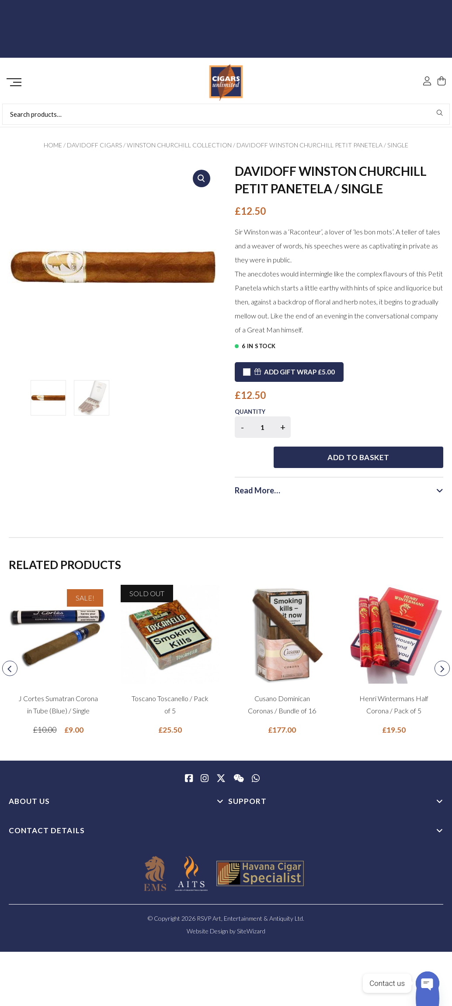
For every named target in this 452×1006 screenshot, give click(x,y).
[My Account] (427, 62)
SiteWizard (251, 905)
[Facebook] (189, 753)
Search (440, 116)
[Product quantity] (262, 430)
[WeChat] (238, 753)
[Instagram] (205, 753)
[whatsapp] (256, 753)
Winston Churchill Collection (179, 148)
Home (53, 148)
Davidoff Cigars (94, 148)
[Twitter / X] (221, 753)
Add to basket (372, 431)
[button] (201, 181)
